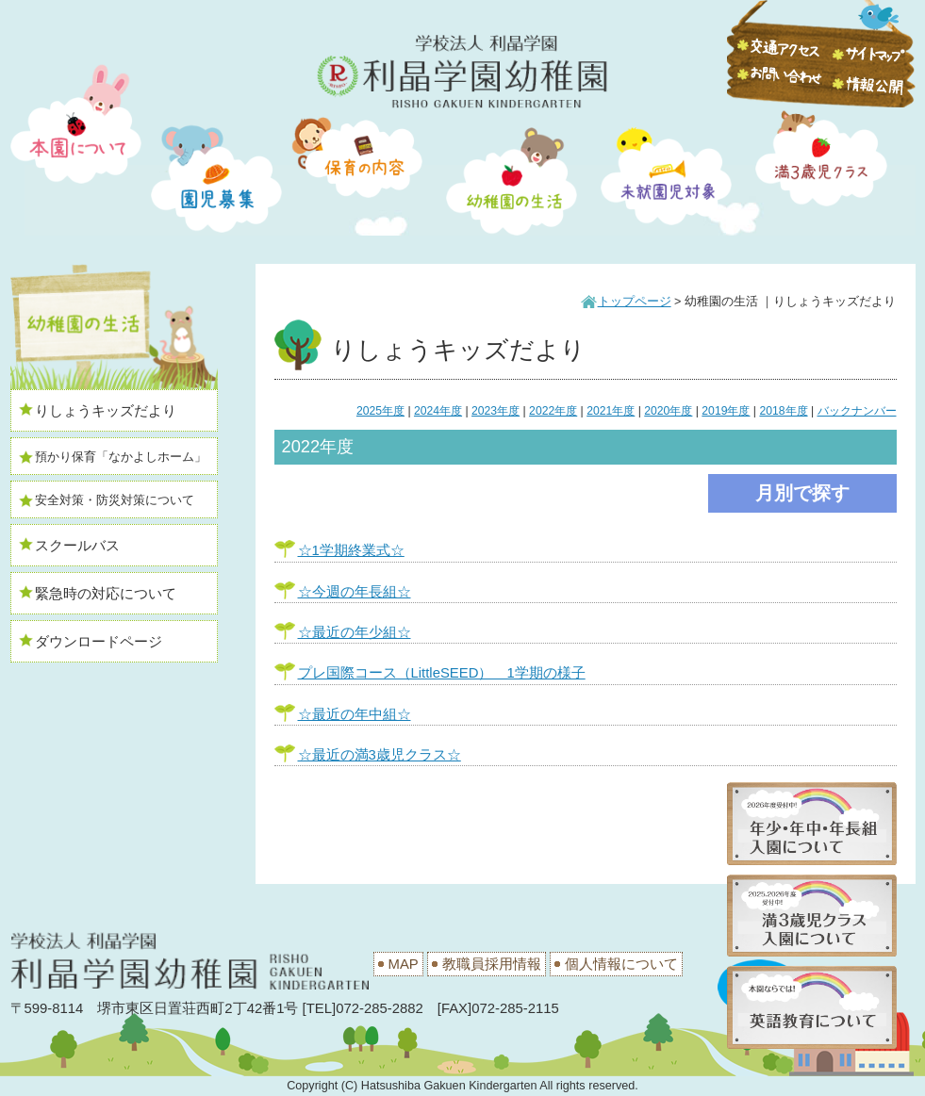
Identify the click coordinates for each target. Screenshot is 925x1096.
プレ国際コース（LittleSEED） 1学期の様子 (442, 672)
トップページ (634, 301)
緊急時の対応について (105, 593)
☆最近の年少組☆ (354, 632)
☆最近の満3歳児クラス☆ (379, 754)
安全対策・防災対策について (114, 500)
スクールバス (77, 545)
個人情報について (621, 964)
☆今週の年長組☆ (354, 591)
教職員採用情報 (491, 964)
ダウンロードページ (98, 641)
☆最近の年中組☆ (354, 714)
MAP (403, 964)
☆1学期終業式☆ (351, 550)
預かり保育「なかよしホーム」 (120, 457)
